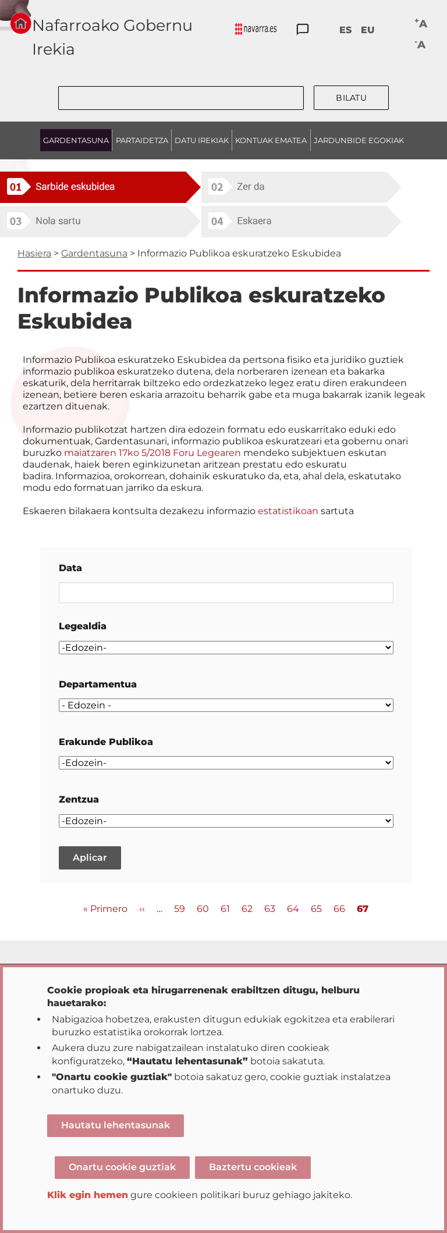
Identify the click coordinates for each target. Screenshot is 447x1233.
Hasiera (34, 253)
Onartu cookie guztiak (122, 1167)
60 (203, 908)
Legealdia (83, 626)
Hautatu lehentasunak (115, 1125)
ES (345, 29)
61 (225, 908)
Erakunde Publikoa (106, 741)
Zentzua (79, 799)
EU (368, 29)
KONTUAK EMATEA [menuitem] (271, 140)
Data (70, 567)
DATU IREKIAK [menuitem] (202, 140)
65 (316, 908)
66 (339, 908)
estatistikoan (288, 510)
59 (179, 908)
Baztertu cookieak (253, 1167)
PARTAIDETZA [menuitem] (142, 140)
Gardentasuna (94, 253)
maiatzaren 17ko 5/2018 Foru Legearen (153, 452)
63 (269, 908)
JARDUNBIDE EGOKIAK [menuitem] (359, 140)
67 (362, 909)
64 (293, 908)
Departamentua (98, 684)
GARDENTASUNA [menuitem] (76, 140)
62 (247, 908)
